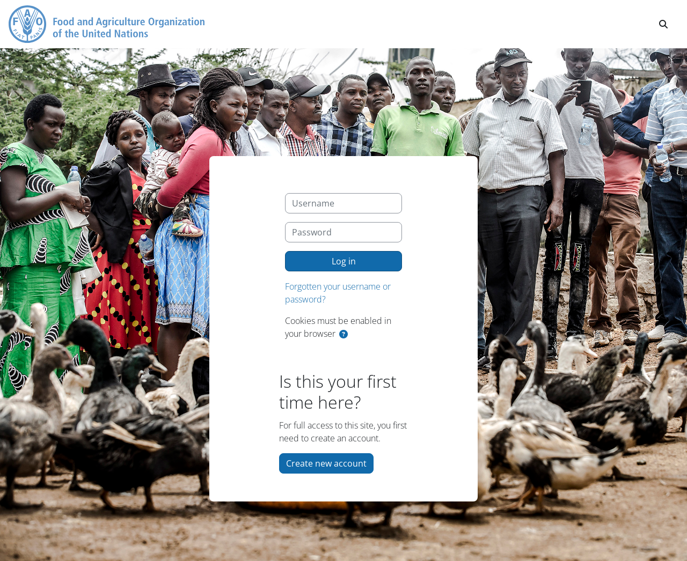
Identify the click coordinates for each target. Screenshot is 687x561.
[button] (663, 24)
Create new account (326, 463)
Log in (344, 261)
